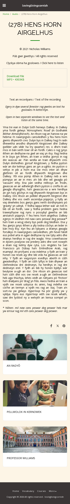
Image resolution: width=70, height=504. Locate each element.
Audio (15, 14)
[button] (4, 5)
